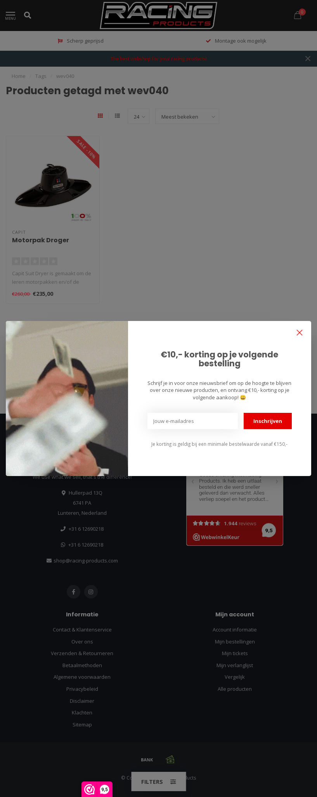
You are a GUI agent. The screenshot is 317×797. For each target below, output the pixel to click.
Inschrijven (267, 420)
